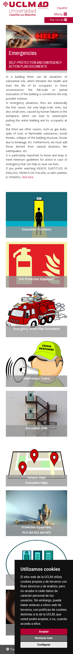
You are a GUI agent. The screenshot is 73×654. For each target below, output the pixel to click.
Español (62, 8)
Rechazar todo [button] (44, 638)
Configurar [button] (43, 644)
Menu (60, 14)
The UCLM (58, 20)
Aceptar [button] (44, 631)
